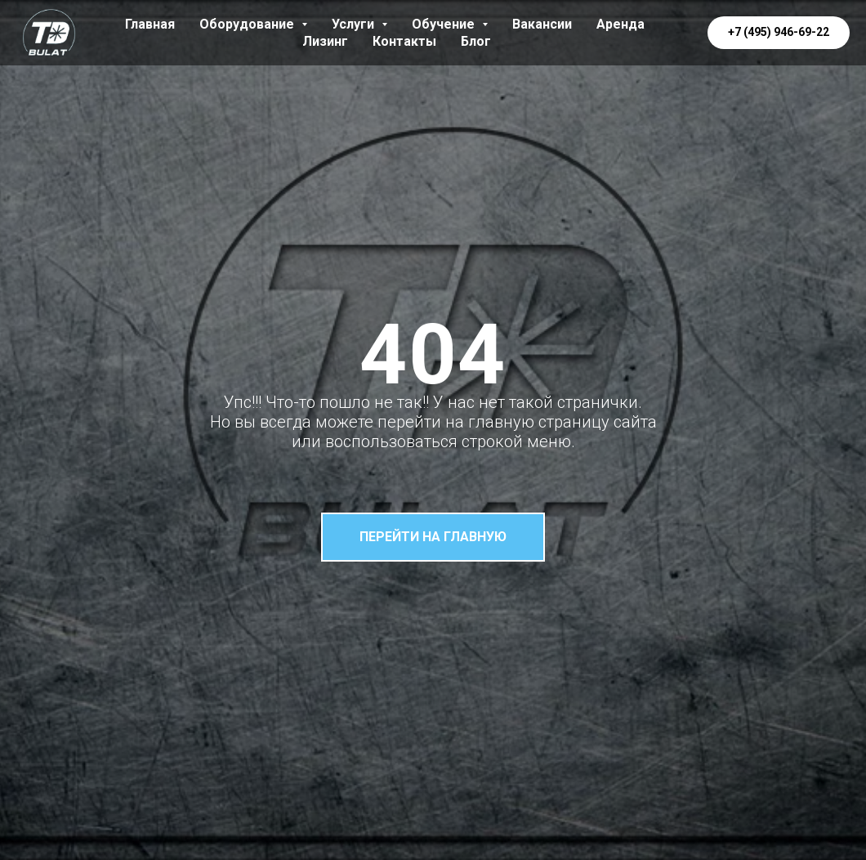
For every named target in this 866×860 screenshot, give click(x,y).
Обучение (450, 24)
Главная (150, 24)
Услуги (359, 24)
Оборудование (253, 24)
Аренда (620, 24)
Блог (476, 41)
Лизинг (325, 41)
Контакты (404, 41)
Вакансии (542, 24)
